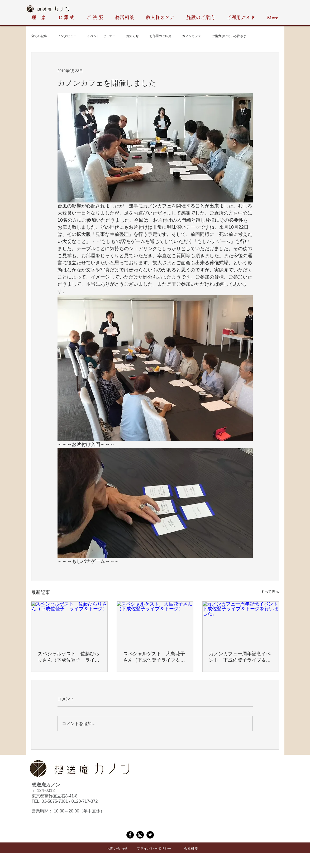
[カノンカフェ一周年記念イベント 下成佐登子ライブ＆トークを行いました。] (241, 623)
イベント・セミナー (101, 36)
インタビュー (67, 36)
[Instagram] (140, 835)
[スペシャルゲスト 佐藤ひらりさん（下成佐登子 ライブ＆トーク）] (69, 623)
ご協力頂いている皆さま (229, 36)
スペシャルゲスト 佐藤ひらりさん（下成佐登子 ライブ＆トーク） (68, 657)
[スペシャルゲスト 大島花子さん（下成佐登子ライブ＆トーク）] (155, 623)
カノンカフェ (191, 36)
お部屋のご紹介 (160, 36)
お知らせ (132, 36)
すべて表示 (270, 591)
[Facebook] (130, 835)
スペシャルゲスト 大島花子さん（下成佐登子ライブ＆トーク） (154, 657)
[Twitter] (150, 835)
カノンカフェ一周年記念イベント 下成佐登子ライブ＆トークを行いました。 (240, 657)
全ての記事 (39, 36)
